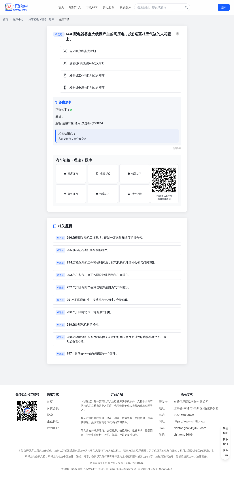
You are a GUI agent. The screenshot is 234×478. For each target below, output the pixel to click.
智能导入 (75, 7)
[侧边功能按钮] (225, 441)
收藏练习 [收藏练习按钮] (103, 193)
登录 (224, 7)
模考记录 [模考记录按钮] (135, 193)
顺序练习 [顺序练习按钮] (71, 173)
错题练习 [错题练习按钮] (135, 173)
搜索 (50, 415)
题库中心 (18, 19)
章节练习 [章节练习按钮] (71, 193)
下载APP (91, 7)
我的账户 (53, 428)
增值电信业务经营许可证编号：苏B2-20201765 (117, 462)
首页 (61, 7)
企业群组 (53, 421)
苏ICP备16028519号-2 (123, 468)
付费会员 (53, 408)
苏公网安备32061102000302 (155, 468)
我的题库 (125, 7)
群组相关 (108, 7)
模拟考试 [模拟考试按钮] (103, 173)
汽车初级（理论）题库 (41, 19)
